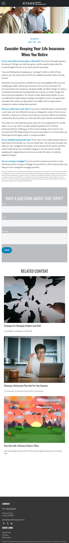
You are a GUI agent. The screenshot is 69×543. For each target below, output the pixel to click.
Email (4, 217)
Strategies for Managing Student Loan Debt (22, 325)
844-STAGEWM (11, 509)
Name (4, 203)
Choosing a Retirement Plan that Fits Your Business (26, 385)
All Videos (5, 535)
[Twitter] (7, 523)
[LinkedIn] (11, 523)
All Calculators (6, 537)
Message (5, 231)
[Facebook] (3, 523)
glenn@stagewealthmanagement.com (13, 520)
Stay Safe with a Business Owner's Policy (21, 445)
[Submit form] (7, 250)
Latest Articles (6, 532)
